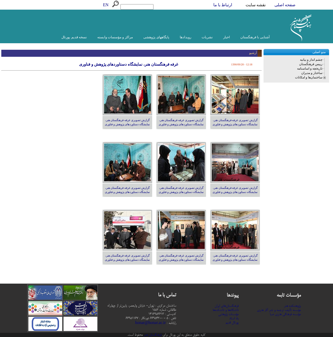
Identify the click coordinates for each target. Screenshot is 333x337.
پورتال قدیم (232, 323)
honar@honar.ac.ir (150, 323)
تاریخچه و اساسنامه (309, 68)
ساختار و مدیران (311, 73)
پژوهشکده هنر (292, 306)
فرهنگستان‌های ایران (227, 306)
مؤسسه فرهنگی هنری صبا (285, 314)
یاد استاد (234, 318)
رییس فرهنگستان (310, 64)
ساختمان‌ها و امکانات (308, 77)
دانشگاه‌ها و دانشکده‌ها (226, 310)
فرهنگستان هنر (152, 335)
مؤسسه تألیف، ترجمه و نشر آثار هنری (279, 310)
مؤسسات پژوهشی (228, 314)
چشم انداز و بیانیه (311, 59)
